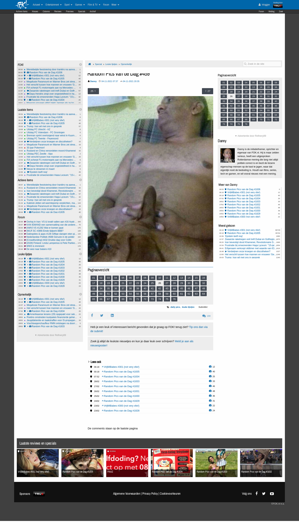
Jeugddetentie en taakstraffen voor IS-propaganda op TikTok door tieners (51, 320)
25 (152, 283)
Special (98, 64)
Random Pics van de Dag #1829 (51, 280)
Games (80, 5)
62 (189, 293)
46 (189, 288)
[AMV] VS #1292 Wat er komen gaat (51, 228)
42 (159, 288)
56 (145, 293)
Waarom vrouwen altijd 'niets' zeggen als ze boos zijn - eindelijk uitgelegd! (50, 103)
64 (203, 293)
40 (145, 288)
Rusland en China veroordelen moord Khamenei (51, 151)
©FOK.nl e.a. (278, 503)
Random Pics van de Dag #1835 (50, 78)
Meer (115, 5)
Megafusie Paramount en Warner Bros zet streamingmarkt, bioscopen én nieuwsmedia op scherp (50, 82)
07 (137, 277)
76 (174, 299)
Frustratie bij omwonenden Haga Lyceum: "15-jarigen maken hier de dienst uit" (50, 97)
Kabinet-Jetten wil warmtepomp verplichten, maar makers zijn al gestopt (51, 203)
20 (115, 283)
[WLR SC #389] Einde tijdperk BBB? (51, 231)
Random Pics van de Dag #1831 (51, 274)
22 (130, 283)
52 (115, 293)
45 (181, 288)
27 (167, 283)
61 (181, 293)
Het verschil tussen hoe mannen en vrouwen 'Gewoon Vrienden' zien (50, 85)
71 (137, 299)
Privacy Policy (150, 493)
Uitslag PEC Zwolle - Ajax (51, 154)
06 (130, 277)
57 (152, 293)
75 (167, 299)
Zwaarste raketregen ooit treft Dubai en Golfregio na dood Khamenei (50, 91)
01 (93, 277)
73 (152, 299)
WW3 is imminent (51, 246)
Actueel (38, 5)
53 (123, 293)
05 (123, 277)
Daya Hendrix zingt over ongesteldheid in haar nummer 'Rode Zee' (50, 94)
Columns (46, 11)
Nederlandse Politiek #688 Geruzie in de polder (51, 237)
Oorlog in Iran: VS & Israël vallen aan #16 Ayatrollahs (51, 222)
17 (93, 283)
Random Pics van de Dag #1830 (51, 277)
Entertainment (54, 5)
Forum (261, 11)
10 (159, 277)
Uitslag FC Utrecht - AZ (51, 129)
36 (115, 288)
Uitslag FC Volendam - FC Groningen (51, 132)
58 (159, 293)
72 (145, 299)
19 (108, 283)
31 (196, 283)
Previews (70, 11)
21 (123, 283)
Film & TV (94, 5)
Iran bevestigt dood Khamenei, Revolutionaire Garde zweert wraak (51, 191)
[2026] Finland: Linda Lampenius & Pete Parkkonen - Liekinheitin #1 (51, 243)
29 (181, 283)
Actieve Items (21, 11)
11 (167, 277)
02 (101, 277)
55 (137, 293)
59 (167, 293)
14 (189, 277)
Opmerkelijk (126, 64)
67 (108, 299)
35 (108, 288)
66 (101, 299)
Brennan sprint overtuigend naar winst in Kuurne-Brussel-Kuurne (51, 135)
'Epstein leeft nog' (51, 172)
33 (93, 288)
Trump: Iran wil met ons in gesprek (51, 126)
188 (206, 316)
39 (137, 288)
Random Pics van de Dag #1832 (51, 271)
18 (101, 283)
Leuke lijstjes (111, 64)
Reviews (57, 11)
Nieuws (35, 11)
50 (101, 293)
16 (203, 277)
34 (101, 288)
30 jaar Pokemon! (51, 148)
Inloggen (264, 4)
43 (167, 288)
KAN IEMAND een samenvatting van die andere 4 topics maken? (51, 225)
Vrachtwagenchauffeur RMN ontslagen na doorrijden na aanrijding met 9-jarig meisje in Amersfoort (51, 323)
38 (130, 288)
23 (137, 283)
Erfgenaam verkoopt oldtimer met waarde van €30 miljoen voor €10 (251, 248)
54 (130, 293)
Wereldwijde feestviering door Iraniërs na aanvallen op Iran (50, 69)
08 (145, 277)
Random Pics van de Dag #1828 (51, 286)
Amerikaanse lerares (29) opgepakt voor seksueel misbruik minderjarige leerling (51, 314)
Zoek (281, 11)
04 (115, 277)
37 (123, 288)
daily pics (175, 307)
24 (145, 283)
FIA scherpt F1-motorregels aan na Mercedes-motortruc (50, 88)
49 (93, 293)
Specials (81, 11)
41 (152, 288)
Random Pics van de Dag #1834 (50, 100)
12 (174, 277)
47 (196, 288)
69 (123, 299)
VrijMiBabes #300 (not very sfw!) (51, 283)
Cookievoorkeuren (170, 493)
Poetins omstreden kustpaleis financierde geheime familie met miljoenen (51, 317)
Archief (93, 11)
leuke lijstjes (188, 307)
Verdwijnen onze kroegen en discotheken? (51, 141)
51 (108, 293)
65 (93, 299)
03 (108, 277)
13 (181, 277)
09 (152, 277)
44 (174, 288)
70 (130, 299)
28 (174, 283)
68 (115, 299)
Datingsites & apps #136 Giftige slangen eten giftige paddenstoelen (51, 234)
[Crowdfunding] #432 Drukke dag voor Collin (51, 240)
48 (203, 288)
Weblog (271, 11)
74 (159, 299)
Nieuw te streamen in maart (51, 169)
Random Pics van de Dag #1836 (50, 72)
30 (189, 283)
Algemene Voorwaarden (126, 493)
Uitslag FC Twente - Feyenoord (51, 138)
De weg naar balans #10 (51, 249)
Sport (68, 5)
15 (196, 277)
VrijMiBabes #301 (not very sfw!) (50, 75)
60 (174, 293)
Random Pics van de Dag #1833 (51, 268)
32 (203, 283)
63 (196, 293)
